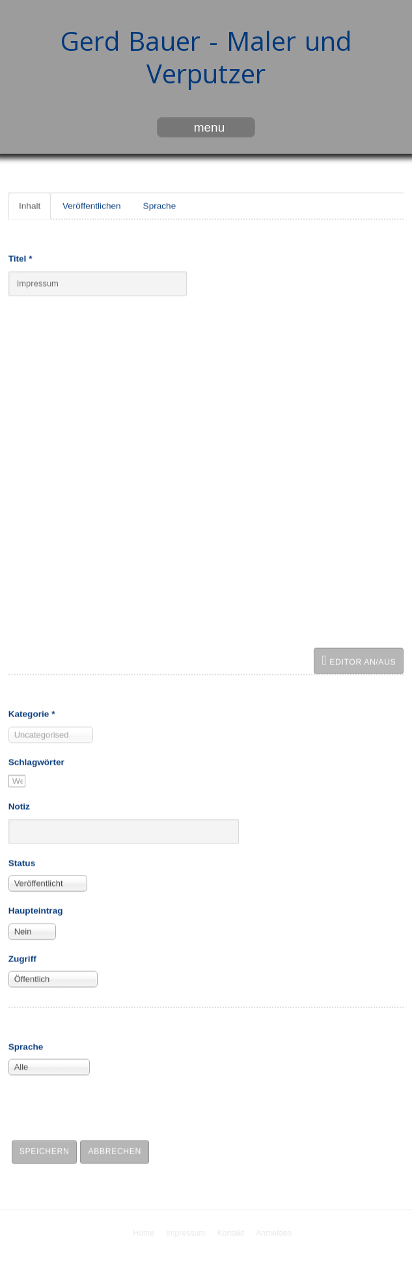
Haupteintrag (35, 910)
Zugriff (22, 958)
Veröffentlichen (91, 205)
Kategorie (31, 713)
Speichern (45, 1150)
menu (209, 127)
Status (22, 862)
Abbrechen (114, 1150)
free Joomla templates (206, 1267)
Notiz (19, 805)
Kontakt (232, 1233)
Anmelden (275, 1233)
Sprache (159, 205)
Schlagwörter (36, 761)
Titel (20, 258)
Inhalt (29, 205)
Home (145, 1233)
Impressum (187, 1233)
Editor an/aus (359, 659)
